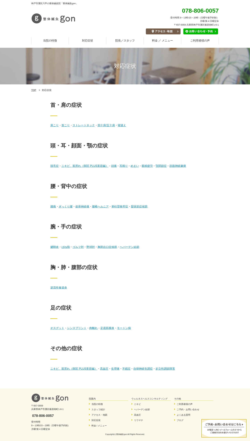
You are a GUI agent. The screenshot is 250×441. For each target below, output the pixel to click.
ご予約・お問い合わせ (188, 409)
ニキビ (137, 404)
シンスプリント (76, 328)
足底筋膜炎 (107, 328)
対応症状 (87, 40)
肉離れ (93, 328)
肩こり (54, 125)
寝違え (122, 125)
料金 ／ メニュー (162, 40)
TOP (33, 90)
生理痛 (115, 368)
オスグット (57, 328)
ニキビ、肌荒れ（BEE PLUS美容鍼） (84, 165)
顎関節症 (161, 165)
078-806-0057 (43, 416)
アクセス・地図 (99, 415)
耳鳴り (123, 165)
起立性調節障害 (165, 368)
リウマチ (138, 420)
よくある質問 (183, 415)
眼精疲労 (147, 165)
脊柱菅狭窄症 (119, 206)
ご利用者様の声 (200, 40)
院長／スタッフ (125, 40)
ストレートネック (84, 125)
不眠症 (126, 368)
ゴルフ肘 (78, 247)
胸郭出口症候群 (107, 247)
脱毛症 (54, 165)
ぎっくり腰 (66, 206)
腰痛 (53, 206)
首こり (65, 125)
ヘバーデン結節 (129, 247)
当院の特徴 (50, 40)
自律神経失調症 (143, 368)
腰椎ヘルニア (100, 206)
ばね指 (65, 247)
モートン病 (124, 328)
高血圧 (104, 368)
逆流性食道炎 (58, 287)
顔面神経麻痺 (177, 165)
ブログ (180, 420)
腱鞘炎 (54, 247)
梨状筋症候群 (139, 206)
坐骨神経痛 (82, 206)
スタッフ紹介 (98, 409)
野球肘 (90, 247)
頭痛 (114, 165)
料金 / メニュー (99, 425)
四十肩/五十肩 (106, 125)
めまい (135, 165)
